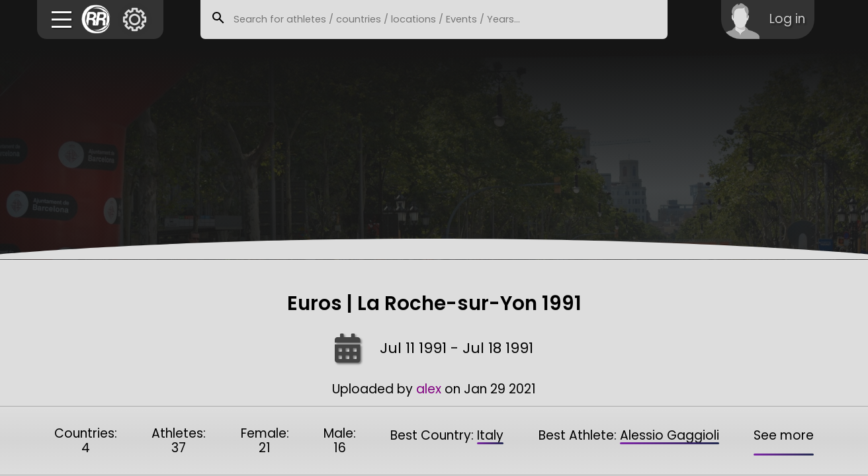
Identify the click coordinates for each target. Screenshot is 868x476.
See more (784, 435)
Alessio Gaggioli (669, 435)
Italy (490, 435)
